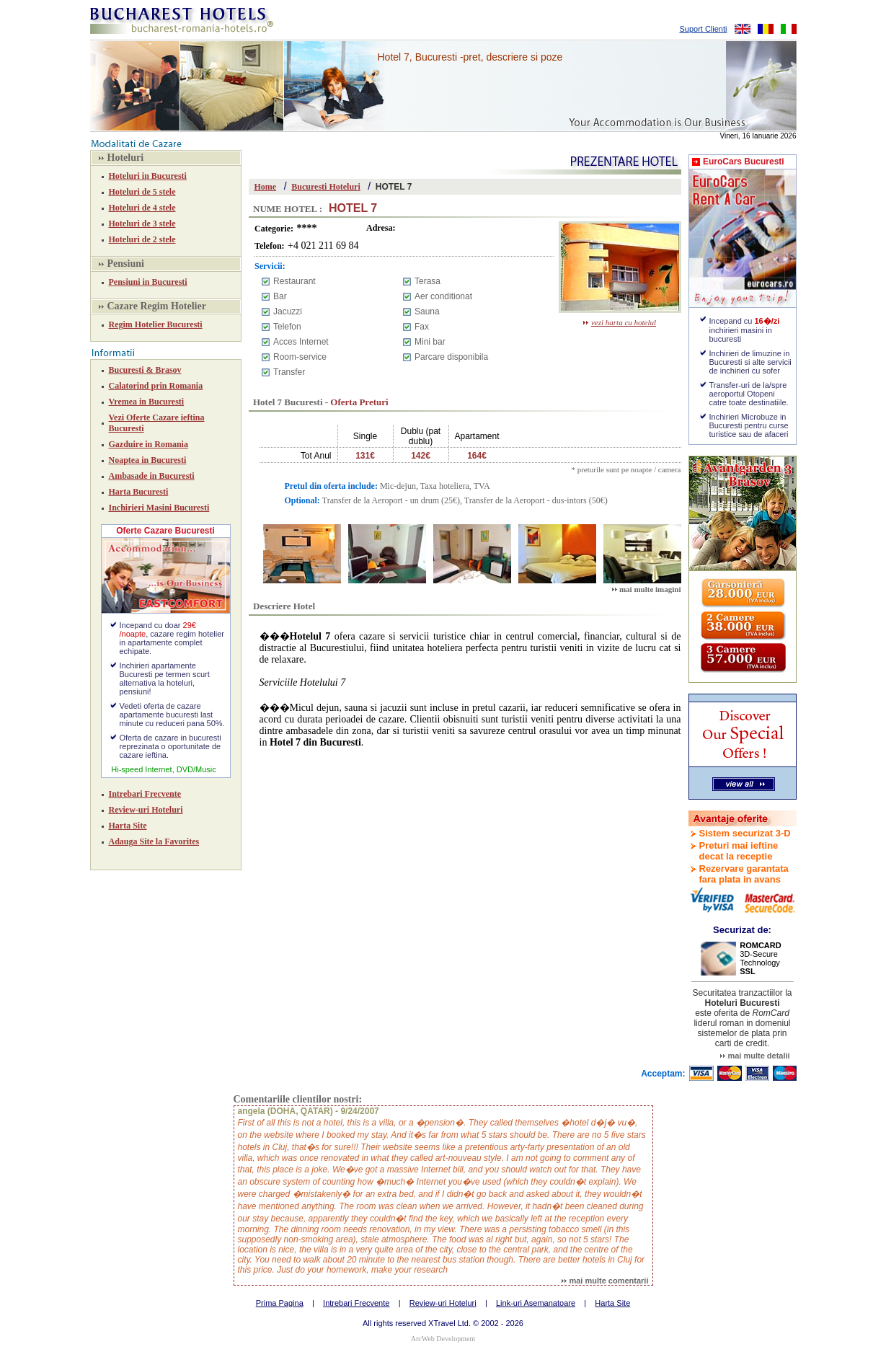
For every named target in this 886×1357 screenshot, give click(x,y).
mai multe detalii (754, 1055)
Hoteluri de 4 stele (142, 208)
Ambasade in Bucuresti (152, 476)
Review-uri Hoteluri (146, 810)
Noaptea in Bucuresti (148, 460)
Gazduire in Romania (148, 444)
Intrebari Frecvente (145, 794)
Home (265, 187)
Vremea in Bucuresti (147, 402)
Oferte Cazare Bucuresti (165, 531)
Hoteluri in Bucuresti (148, 176)
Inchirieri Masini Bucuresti (159, 508)
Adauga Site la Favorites (154, 841)
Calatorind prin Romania (156, 386)
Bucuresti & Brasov (145, 370)
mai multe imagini (646, 589)
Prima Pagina (280, 1303)
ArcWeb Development (443, 1339)
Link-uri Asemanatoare (535, 1303)
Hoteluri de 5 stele (142, 192)
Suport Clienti (703, 29)
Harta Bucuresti (139, 492)
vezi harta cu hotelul (619, 322)
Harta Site (128, 826)
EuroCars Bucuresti (743, 161)
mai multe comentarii (605, 1280)
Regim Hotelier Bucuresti (156, 324)
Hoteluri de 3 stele (142, 223)
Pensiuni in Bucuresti (148, 282)
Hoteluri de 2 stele (142, 239)
